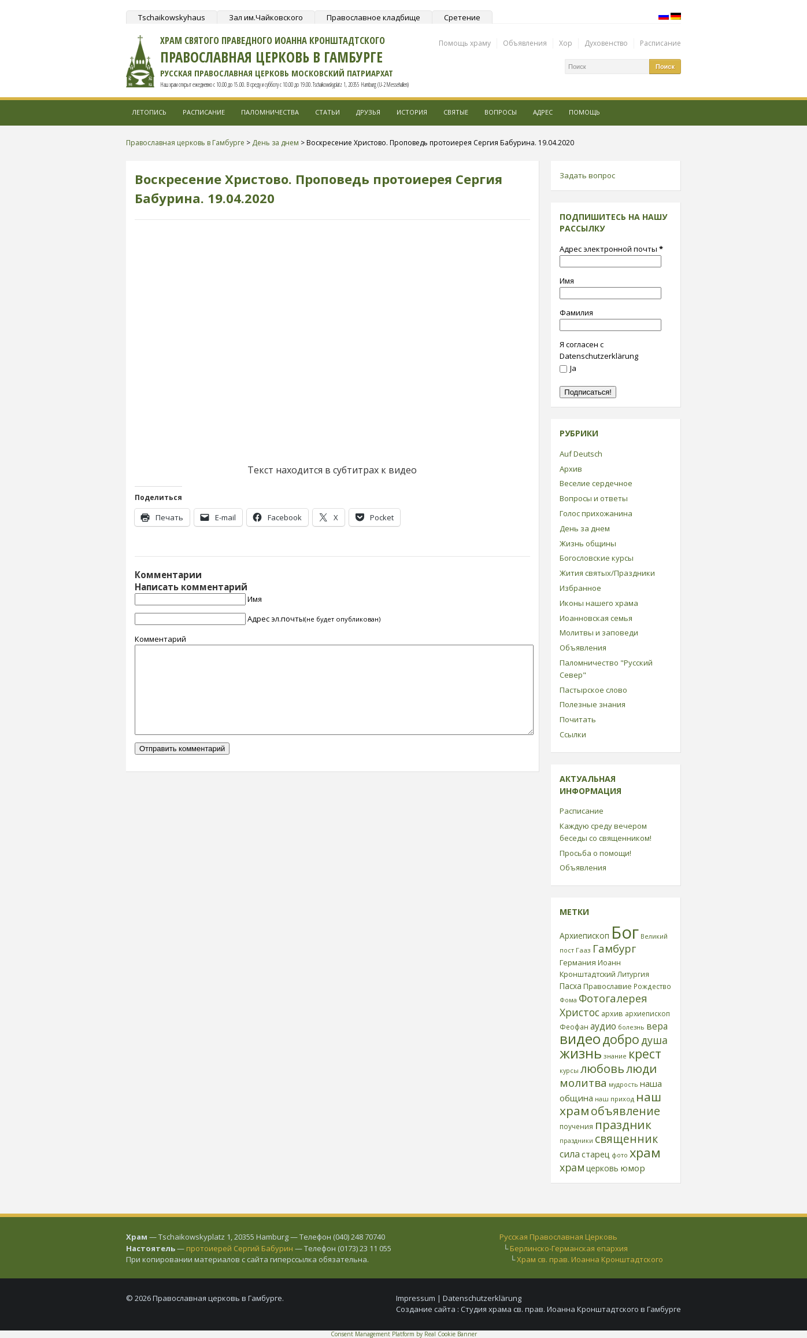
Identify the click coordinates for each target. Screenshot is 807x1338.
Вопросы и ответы (594, 498)
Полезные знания (592, 704)
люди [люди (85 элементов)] (641, 1068)
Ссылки (573, 734)
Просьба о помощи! (595, 853)
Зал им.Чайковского (266, 17)
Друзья (368, 112)
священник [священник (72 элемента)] (626, 1138)
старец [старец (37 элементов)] (596, 1154)
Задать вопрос (587, 175)
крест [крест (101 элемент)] (644, 1053)
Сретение (462, 17)
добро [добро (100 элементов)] (620, 1039)
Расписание (660, 43)
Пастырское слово (593, 690)
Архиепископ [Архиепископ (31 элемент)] (584, 935)
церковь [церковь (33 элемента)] (602, 1168)
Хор (565, 43)
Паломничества (270, 112)
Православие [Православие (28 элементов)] (607, 986)
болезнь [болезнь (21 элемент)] (631, 1027)
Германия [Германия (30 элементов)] (578, 962)
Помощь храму (465, 43)
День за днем (585, 528)
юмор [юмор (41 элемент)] (632, 1168)
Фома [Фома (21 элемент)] (568, 999)
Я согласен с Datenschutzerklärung (599, 350)
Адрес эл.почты (313, 618)
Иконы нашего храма (599, 603)
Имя (254, 599)
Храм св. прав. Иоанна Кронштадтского (590, 1259)
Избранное (580, 588)
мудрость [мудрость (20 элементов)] (623, 1084)
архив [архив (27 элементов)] (612, 1013)
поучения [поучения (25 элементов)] (576, 1126)
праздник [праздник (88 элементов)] (623, 1124)
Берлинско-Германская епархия (569, 1248)
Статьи (327, 112)
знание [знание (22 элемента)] (615, 1056)
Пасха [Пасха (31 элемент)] (571, 985)
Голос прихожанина (596, 513)
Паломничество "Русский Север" (606, 668)
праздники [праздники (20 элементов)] (576, 1141)
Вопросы (500, 112)
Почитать (578, 719)
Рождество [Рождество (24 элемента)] (652, 986)
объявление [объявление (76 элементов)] (625, 1111)
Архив (571, 469)
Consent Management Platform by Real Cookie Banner (404, 1334)
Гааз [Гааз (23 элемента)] (583, 950)
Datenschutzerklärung (482, 1298)
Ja (568, 368)
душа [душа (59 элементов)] (654, 1040)
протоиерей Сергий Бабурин (239, 1248)
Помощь (584, 112)
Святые (455, 112)
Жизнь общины (588, 543)
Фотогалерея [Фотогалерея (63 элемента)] (613, 998)
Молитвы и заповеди (599, 632)
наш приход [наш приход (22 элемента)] (614, 1098)
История (412, 112)
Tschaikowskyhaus (171, 17)
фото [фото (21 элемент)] (620, 1154)
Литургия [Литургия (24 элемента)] (633, 974)
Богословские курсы (597, 558)
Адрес (543, 112)
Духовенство (606, 43)
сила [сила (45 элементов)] (570, 1154)
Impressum (415, 1298)
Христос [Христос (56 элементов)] (579, 1012)
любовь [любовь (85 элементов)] (602, 1068)
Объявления (525, 43)
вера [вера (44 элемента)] (657, 1026)
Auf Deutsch (581, 454)
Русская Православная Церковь (558, 1237)
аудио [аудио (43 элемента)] (603, 1026)
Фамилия (576, 312)
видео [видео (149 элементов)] (580, 1038)
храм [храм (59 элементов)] (572, 1167)
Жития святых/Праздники (607, 573)
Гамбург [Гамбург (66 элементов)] (614, 948)
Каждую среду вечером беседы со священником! (605, 832)
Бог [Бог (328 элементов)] (625, 932)
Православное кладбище (373, 17)
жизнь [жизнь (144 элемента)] (581, 1053)
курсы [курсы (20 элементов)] (569, 1071)
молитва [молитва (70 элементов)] (583, 1082)
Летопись (149, 112)
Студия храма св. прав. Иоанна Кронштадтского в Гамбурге (571, 1309)
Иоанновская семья (596, 618)
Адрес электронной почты (611, 249)
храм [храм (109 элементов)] (645, 1152)
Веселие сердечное (596, 483)
